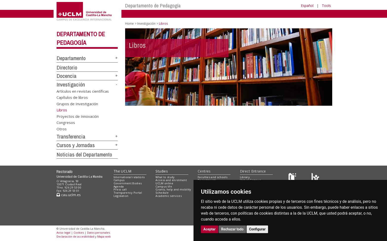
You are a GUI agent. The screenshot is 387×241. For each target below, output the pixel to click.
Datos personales (98, 232)
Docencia (67, 76)
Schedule (162, 192)
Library (245, 177)
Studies (161, 171)
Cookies (79, 232)
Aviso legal (63, 232)
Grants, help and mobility (173, 189)
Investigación (71, 84)
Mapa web (104, 236)
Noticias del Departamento (84, 154)
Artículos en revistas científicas (83, 90)
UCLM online (164, 183)
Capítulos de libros (72, 97)
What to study (164, 177)
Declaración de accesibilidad (75, 236)
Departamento (71, 58)
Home (129, 23)
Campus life (163, 186)
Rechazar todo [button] (232, 229)
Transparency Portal (128, 192)
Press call (120, 189)
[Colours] (315, 178)
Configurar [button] (257, 229)
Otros (62, 128)
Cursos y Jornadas (76, 145)
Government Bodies (128, 183)
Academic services (168, 196)
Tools (326, 5)
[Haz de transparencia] (293, 178)
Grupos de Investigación (77, 103)
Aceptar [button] (209, 229)
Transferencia (71, 136)
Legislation (121, 196)
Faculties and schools (212, 177)
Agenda (119, 186)
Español (307, 5)
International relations (129, 177)
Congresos (66, 122)
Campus (119, 180)
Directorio (67, 67)
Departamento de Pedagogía (153, 5)
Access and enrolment (171, 180)
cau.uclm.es (69, 194)
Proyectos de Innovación (78, 116)
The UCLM (122, 171)
